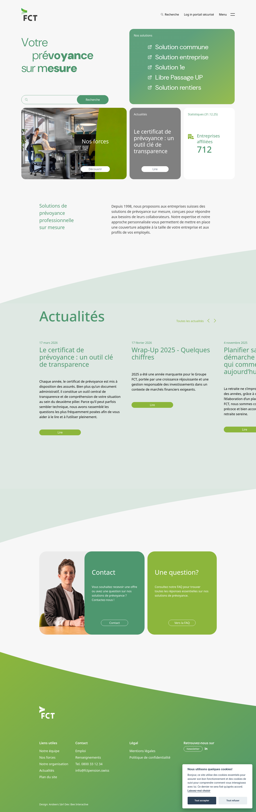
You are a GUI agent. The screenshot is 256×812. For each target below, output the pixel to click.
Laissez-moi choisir (199, 790)
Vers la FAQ (182, 623)
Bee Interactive (79, 804)
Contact (114, 623)
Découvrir (95, 169)
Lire (155, 169)
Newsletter (193, 749)
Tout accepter (201, 800)
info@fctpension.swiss (92, 770)
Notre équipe (49, 751)
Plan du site (48, 777)
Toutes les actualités (190, 321)
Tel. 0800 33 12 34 (89, 764)
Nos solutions (143, 35)
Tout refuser (232, 800)
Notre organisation (53, 764)
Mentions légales (142, 751)
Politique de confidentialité (150, 757)
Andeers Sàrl (56, 804)
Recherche (93, 100)
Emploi (80, 751)
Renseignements (88, 757)
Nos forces (47, 757)
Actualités (46, 770)
